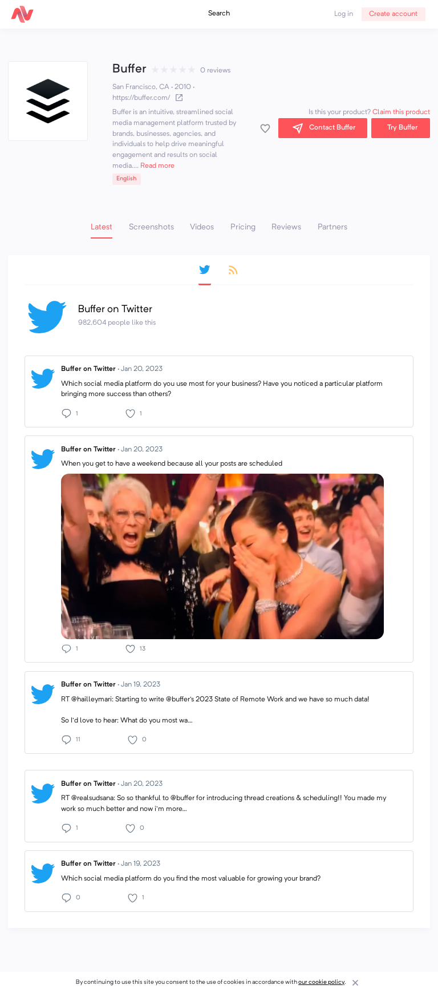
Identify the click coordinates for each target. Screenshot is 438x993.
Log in (343, 14)
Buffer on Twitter (112, 369)
